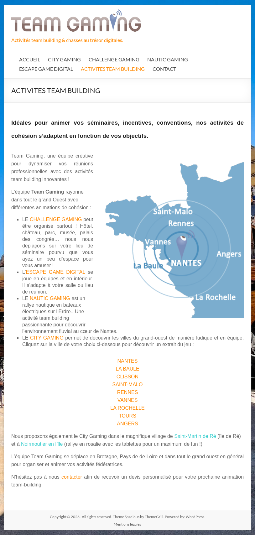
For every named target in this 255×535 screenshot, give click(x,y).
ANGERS (127, 423)
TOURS (127, 415)
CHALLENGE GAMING (114, 59)
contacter (72, 477)
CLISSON (127, 376)
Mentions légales (127, 524)
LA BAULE (127, 368)
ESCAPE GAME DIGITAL (46, 69)
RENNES (127, 392)
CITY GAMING (64, 59)
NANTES (127, 361)
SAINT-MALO (127, 384)
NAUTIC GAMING (167, 59)
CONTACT (164, 69)
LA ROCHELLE (127, 408)
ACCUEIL (29, 59)
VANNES (127, 400)
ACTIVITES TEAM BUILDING (113, 69)
